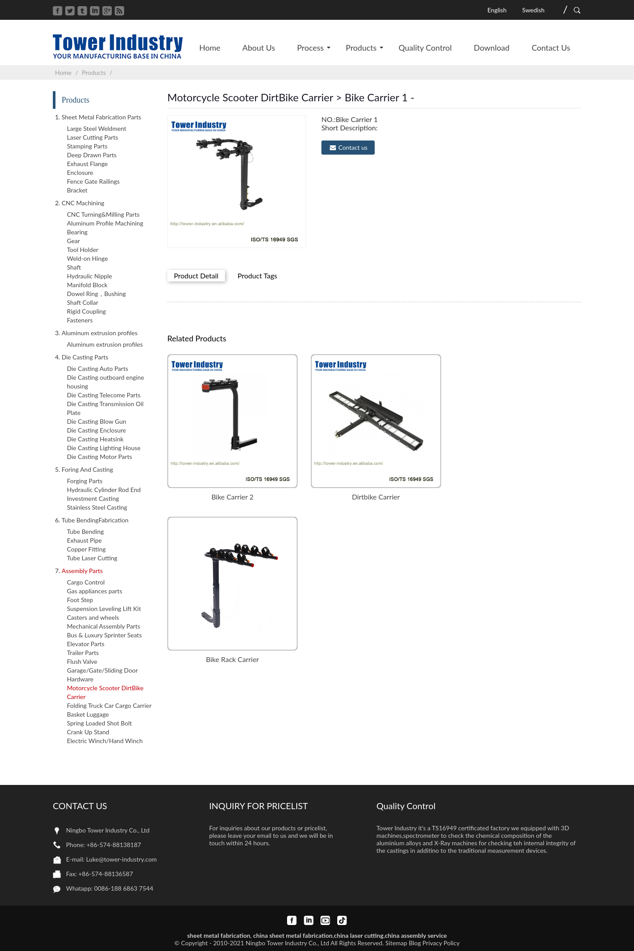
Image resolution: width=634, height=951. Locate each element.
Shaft (74, 267)
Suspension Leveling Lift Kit (104, 608)
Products (94, 72)
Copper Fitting (86, 549)
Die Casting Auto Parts (97, 368)
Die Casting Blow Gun (96, 421)
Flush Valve (82, 661)
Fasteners (80, 320)
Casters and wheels (93, 617)
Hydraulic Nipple (89, 276)
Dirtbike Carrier (376, 496)
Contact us (353, 147)
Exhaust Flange (87, 163)
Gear (73, 240)
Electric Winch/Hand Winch (105, 740)
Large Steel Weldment (96, 128)
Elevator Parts (85, 644)
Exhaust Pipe (84, 540)
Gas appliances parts (94, 591)
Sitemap (396, 943)
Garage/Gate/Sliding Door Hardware (102, 674)
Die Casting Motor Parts (99, 456)
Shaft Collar (82, 302)
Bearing (77, 232)
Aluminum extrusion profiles (105, 344)
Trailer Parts (83, 652)
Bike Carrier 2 (232, 496)
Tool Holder (82, 249)
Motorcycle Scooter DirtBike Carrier (105, 692)
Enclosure (80, 172)
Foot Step (80, 599)
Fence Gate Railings (93, 181)
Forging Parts (85, 481)
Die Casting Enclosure (96, 430)
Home (63, 72)
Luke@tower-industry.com (121, 859)
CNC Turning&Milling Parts (103, 214)
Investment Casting (93, 498)
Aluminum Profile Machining (105, 223)
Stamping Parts (87, 146)
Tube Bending (85, 531)
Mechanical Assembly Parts (103, 626)
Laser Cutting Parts (92, 137)
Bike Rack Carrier (232, 659)
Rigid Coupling (86, 311)
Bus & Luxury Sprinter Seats (104, 635)
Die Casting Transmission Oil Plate (105, 408)
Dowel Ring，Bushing (96, 293)
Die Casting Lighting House (103, 447)
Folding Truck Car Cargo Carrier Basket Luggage (109, 710)
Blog (415, 943)
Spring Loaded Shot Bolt (99, 723)
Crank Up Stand (88, 732)
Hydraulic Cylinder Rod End (104, 489)
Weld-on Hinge (87, 258)
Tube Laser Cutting (92, 558)
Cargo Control (86, 582)
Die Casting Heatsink (95, 439)
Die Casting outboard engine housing (105, 382)
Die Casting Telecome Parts (103, 395)
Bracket (77, 190)
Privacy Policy (441, 943)
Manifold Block (87, 285)
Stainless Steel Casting (97, 507)
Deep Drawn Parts (92, 155)
